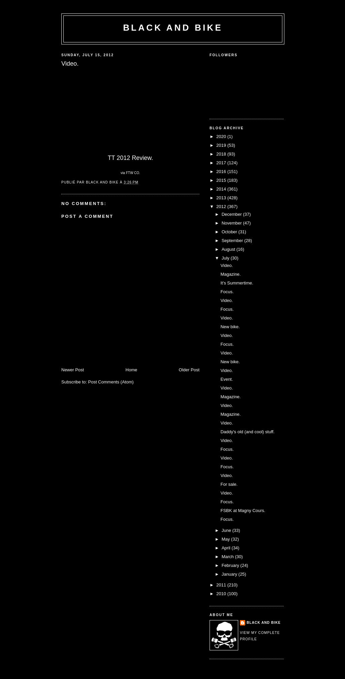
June (227, 530)
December (232, 214)
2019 (221, 145)
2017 (221, 162)
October (230, 231)
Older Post (189, 369)
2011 (221, 584)
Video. (226, 265)
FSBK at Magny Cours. (242, 510)
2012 (221, 206)
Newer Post (72, 369)
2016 (221, 171)
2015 (221, 180)
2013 (221, 197)
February (231, 565)
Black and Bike (173, 28)
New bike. (230, 326)
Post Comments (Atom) (111, 381)
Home (131, 369)
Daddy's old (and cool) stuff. (247, 431)
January (230, 574)
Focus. (226, 291)
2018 (221, 154)
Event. (226, 379)
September (233, 240)
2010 (221, 593)
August (229, 249)
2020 (221, 136)
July (226, 258)
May (226, 539)
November (232, 223)
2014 (221, 189)
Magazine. (230, 274)
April (227, 547)
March (228, 556)
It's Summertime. (236, 282)
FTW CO (132, 173)
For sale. (229, 484)
